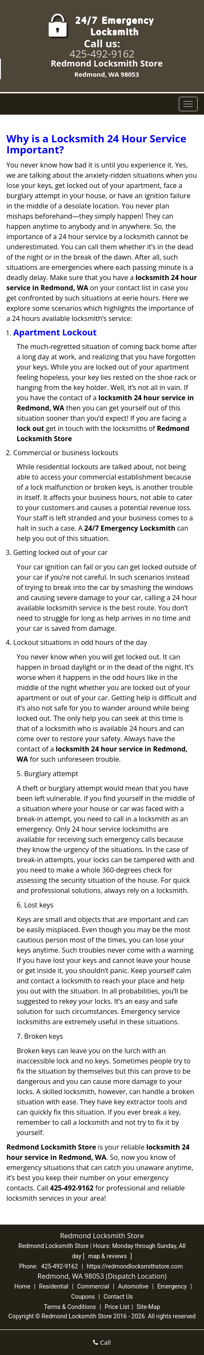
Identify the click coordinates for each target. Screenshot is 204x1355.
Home (22, 1286)
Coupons (83, 1296)
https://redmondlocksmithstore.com (135, 1266)
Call (102, 1342)
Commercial (93, 1286)
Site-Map (148, 1306)
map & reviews (108, 1256)
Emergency (172, 1286)
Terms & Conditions (70, 1306)
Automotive (133, 1286)
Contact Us (118, 1296)
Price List (117, 1306)
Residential (54, 1286)
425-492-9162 (102, 53)
